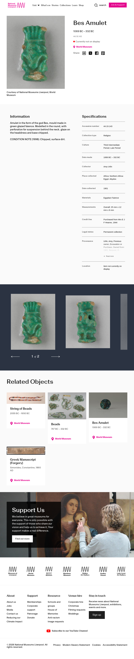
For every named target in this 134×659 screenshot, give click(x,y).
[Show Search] (100, 5)
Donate (31, 618)
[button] (33, 323)
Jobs (9, 606)
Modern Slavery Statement (76, 645)
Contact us (12, 614)
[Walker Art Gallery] (85, 571)
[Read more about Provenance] (114, 249)
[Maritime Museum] (67, 571)
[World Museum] (31, 571)
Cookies (96, 645)
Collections (65, 5)
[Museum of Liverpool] (13, 571)
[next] (55, 356)
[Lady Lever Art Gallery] (121, 571)
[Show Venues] (39, 5)
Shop (81, 5)
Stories (55, 5)
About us (11, 602)
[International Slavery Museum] (49, 571)
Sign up (97, 615)
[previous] (15, 356)
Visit (34, 5)
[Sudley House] (103, 571)
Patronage (32, 614)
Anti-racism (54, 618)
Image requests (56, 622)
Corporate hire (75, 602)
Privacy (57, 645)
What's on (45, 5)
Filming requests (76, 610)
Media (10, 610)
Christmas (73, 606)
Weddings (73, 614)
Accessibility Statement (115, 645)
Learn (74, 5)
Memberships (34, 602)
